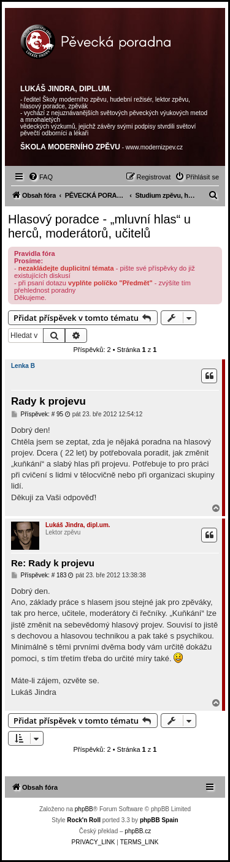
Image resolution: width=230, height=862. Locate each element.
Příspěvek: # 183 (39, 575)
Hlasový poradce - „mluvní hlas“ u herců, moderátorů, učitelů (99, 226)
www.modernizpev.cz (154, 147)
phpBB (84, 809)
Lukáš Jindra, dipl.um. (77, 525)
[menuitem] (40, 177)
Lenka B (23, 365)
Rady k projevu (48, 401)
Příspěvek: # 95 (37, 414)
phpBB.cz (138, 831)
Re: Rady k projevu (52, 563)
